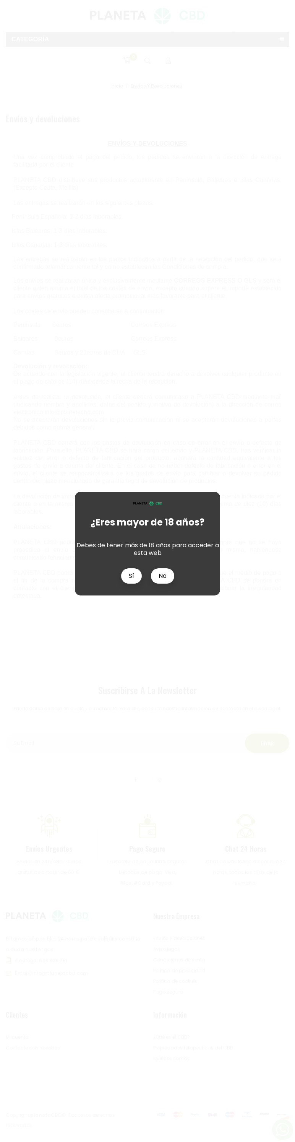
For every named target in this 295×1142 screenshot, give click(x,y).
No (163, 575)
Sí (131, 575)
